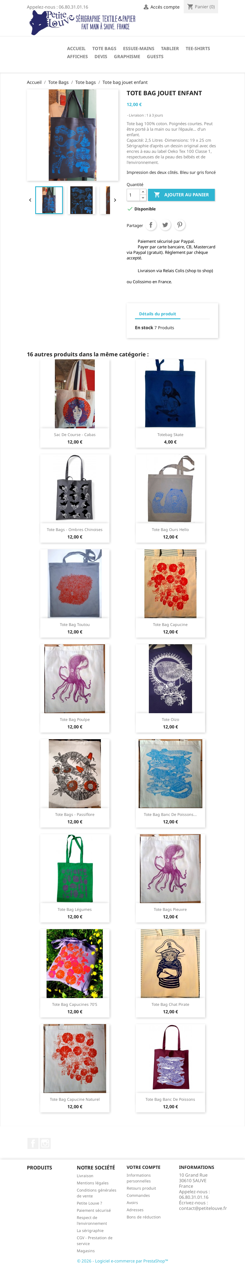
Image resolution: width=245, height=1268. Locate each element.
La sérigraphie (90, 1230)
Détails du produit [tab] (157, 313)
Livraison (85, 1175)
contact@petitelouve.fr (203, 1208)
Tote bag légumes (75, 909)
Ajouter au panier (181, 195)
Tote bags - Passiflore (75, 814)
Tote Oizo (170, 719)
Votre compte (143, 1167)
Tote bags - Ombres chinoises (75, 529)
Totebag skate (170, 434)
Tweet (165, 224)
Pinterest (179, 224)
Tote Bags (104, 48)
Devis (101, 56)
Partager (150, 224)
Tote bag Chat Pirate (170, 1004)
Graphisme (127, 56)
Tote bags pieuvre (170, 909)
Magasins (86, 1250)
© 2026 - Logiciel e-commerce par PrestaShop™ (122, 1261)
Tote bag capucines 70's (74, 1004)
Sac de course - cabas (75, 434)
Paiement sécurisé (94, 1210)
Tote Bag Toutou (75, 624)
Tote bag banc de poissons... (170, 814)
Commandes (138, 1195)
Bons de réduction (144, 1217)
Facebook (33, 1143)
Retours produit (141, 1188)
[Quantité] (133, 195)
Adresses (135, 1209)
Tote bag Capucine (170, 624)
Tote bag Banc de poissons (170, 1099)
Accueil (76, 48)
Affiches (77, 56)
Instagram (45, 1143)
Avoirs (132, 1202)
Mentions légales (93, 1182)
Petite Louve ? (89, 1203)
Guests (155, 56)
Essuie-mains (138, 48)
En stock (144, 327)
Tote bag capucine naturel (75, 1099)
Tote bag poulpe (75, 719)
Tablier (170, 48)
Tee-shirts (198, 48)
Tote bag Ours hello (170, 529)
